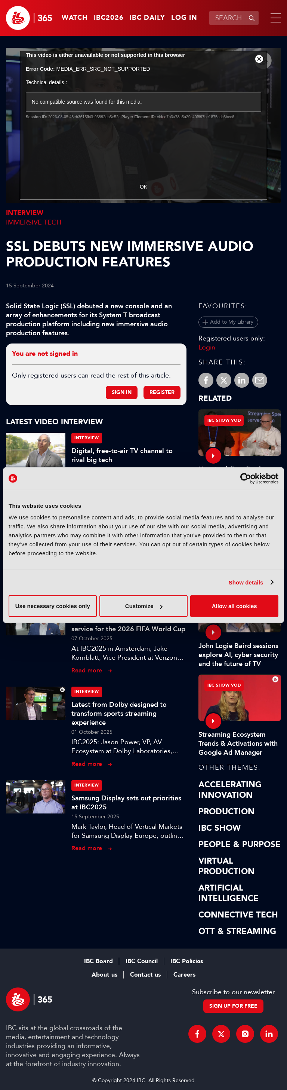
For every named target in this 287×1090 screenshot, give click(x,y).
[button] (274, 17)
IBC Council (142, 961)
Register (162, 392)
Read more (86, 670)
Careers (184, 975)
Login (206, 347)
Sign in (122, 392)
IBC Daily (147, 18)
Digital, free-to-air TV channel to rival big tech (122, 455)
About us (104, 975)
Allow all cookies (234, 606)
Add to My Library (231, 322)
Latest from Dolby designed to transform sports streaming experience (119, 713)
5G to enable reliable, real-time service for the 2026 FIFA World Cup (128, 624)
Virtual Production (226, 866)
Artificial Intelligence (228, 893)
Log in (184, 18)
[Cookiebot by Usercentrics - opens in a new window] (245, 478)
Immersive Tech (33, 222)
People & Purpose (239, 844)
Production (226, 811)
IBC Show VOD (224, 420)
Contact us (145, 975)
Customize (144, 606)
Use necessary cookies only (52, 606)
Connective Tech (238, 914)
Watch (75, 18)
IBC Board (98, 961)
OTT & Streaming (237, 931)
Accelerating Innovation (230, 790)
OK (143, 187)
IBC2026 (109, 18)
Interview (24, 213)
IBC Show (219, 828)
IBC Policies (186, 961)
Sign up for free (233, 1006)
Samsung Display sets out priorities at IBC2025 (126, 803)
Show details (246, 582)
